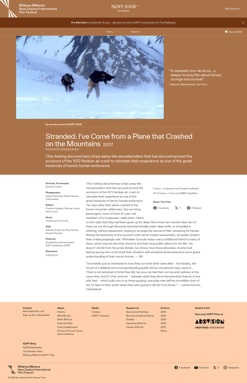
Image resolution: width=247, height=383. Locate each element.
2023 (163, 319)
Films (110, 31)
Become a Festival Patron (140, 315)
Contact (27, 307)
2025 (163, 311)
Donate (130, 319)
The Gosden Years (33, 351)
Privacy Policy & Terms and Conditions (70, 332)
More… (164, 330)
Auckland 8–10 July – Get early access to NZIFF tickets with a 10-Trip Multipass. (123, 22)
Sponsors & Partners (137, 311)
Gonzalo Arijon (70, 149)
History (61, 311)
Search (135, 31)
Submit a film (202, 307)
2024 (163, 315)
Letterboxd (52, 254)
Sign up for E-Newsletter (36, 315)
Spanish (170, 188)
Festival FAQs (64, 323)
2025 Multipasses (32, 347)
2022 (163, 323)
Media (95, 307)
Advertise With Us (136, 323)
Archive (165, 307)
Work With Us (64, 319)
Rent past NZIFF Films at (209, 314)
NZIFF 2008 (75, 124)
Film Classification (67, 327)
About (60, 307)
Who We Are (64, 315)
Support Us (132, 307)
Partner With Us (134, 327)
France (157, 188)
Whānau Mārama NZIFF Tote (39, 354)
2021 (163, 327)
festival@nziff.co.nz (33, 311)
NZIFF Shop (29, 343)
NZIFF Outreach (101, 315)
